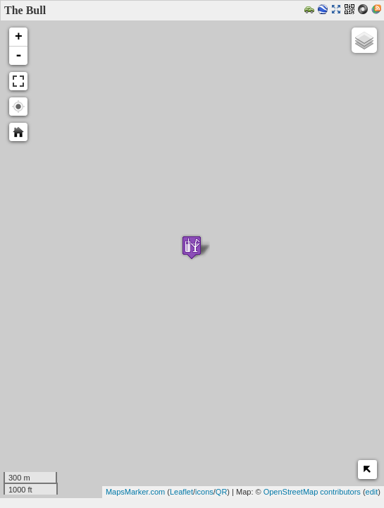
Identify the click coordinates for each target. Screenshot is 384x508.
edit (372, 492)
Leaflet (181, 492)
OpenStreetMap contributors (312, 492)
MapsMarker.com (135, 492)
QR (222, 492)
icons (204, 492)
